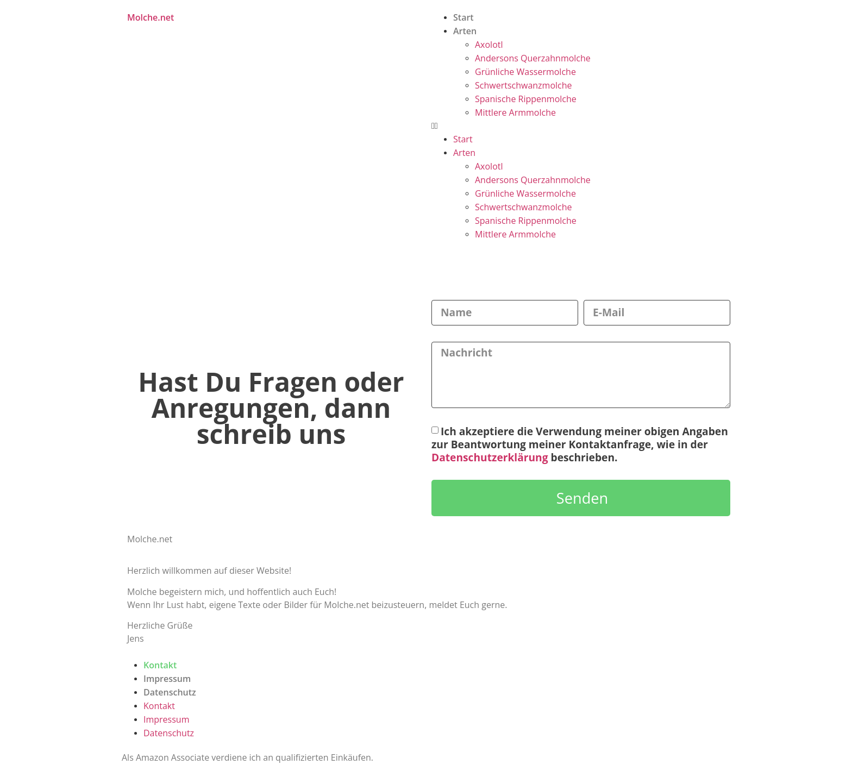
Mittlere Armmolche (515, 112)
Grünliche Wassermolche (525, 72)
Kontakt (160, 665)
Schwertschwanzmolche (523, 85)
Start (463, 17)
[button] (578, 126)
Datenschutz (169, 692)
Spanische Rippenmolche (526, 99)
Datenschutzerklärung (489, 457)
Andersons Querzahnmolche (533, 58)
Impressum (167, 679)
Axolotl (489, 45)
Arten (465, 31)
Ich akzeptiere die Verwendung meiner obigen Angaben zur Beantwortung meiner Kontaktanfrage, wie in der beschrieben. (579, 444)
